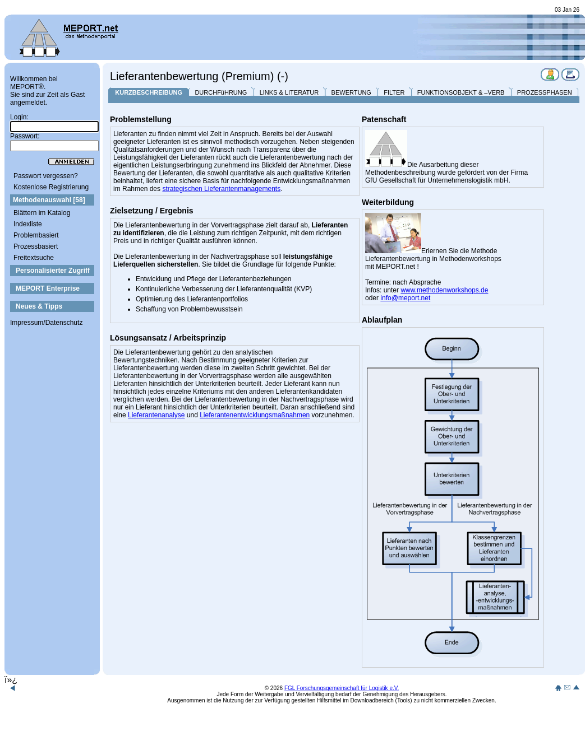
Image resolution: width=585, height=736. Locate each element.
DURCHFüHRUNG (221, 92)
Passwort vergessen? (45, 176)
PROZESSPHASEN (544, 92)
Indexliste (27, 224)
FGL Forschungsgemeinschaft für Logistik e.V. (341, 688)
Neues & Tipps (39, 306)
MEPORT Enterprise (48, 288)
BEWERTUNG (351, 92)
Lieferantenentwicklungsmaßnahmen (255, 415)
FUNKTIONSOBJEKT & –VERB (461, 92)
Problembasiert (36, 235)
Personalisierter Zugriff (53, 270)
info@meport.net (405, 298)
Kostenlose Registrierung (51, 187)
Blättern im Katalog (41, 213)
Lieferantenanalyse (156, 415)
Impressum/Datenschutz (46, 323)
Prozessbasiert (35, 246)
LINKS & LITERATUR (289, 92)
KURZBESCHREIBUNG (148, 92)
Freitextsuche (33, 258)
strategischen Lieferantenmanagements (221, 189)
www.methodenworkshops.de (444, 290)
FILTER (394, 92)
